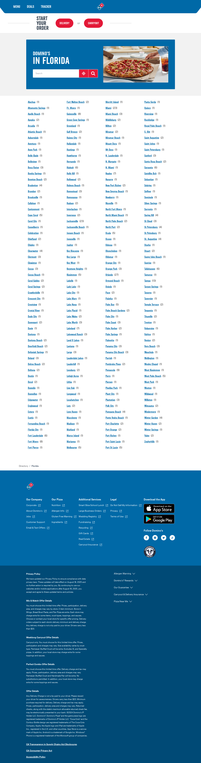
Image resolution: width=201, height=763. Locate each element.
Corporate (31, 500)
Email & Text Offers (35, 522)
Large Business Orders (90, 505)
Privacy (114, 505)
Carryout (135, 20)
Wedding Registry (88, 511)
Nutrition (56, 500)
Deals (30, 7)
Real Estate (84, 533)
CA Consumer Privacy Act (39, 745)
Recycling (83, 522)
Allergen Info (58, 505)
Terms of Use (116, 511)
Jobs (28, 511)
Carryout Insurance (88, 539)
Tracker (46, 7)
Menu (16, 7)
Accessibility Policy (35, 751)
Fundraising (85, 517)
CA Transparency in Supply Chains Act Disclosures (51, 739)
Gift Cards (84, 528)
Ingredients (57, 517)
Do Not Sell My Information (123, 500)
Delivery (107, 20)
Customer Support (35, 517)
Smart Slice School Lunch (91, 500)
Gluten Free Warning (62, 511)
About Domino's (34, 505)
